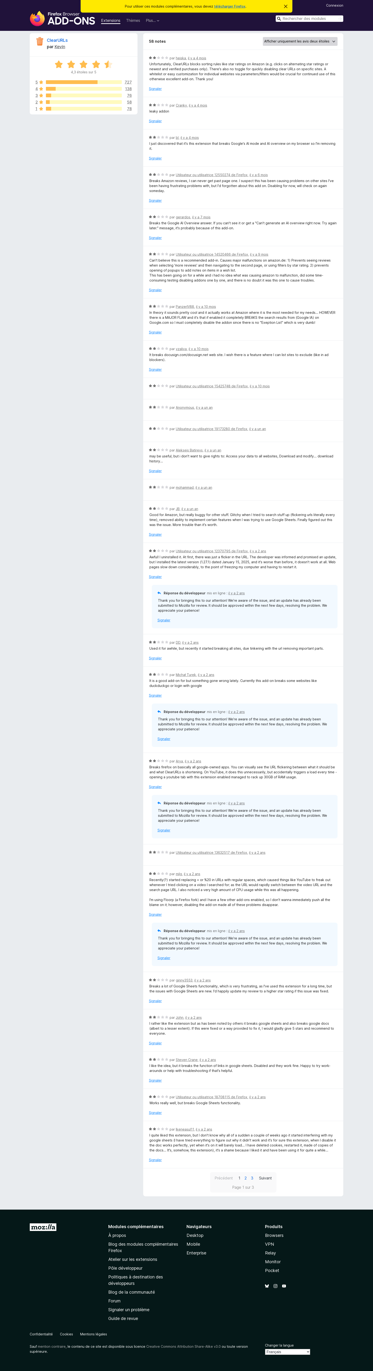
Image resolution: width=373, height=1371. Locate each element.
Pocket (272, 1270)
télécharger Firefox (229, 6)
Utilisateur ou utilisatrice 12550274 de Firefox (212, 175)
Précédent (224, 1178)
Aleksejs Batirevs (189, 450)
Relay (270, 1252)
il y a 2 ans (258, 551)
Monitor (273, 1261)
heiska (181, 58)
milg (179, 874)
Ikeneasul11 (185, 1129)
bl (177, 138)
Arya (179, 761)
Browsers (274, 1235)
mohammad (185, 487)
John (179, 1017)
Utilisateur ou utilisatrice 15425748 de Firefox (212, 386)
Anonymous (185, 407)
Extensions (110, 20)
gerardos (183, 217)
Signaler (155, 89)
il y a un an (204, 407)
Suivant (265, 1178)
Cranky (181, 105)
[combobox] (309, 18)
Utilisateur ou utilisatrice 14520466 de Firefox (212, 254)
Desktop (194, 1235)
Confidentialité (41, 1334)
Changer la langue (279, 1345)
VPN (269, 1244)
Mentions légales (93, 1334)
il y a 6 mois (259, 175)
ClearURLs (57, 40)
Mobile (193, 1244)
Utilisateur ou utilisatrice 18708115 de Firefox (211, 1097)
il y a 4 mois (197, 58)
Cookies (66, 1334)
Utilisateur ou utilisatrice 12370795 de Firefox (212, 551)
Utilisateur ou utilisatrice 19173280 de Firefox (211, 429)
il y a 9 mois (259, 254)
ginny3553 (184, 980)
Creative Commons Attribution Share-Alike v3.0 (183, 1346)
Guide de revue (123, 1318)
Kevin (59, 46)
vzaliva (181, 349)
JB (178, 509)
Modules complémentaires (136, 1226)
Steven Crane (187, 1060)
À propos (117, 1235)
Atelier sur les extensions (132, 1259)
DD (178, 642)
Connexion (334, 5)
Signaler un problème (128, 1309)
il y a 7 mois (201, 217)
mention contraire (52, 1346)
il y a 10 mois (206, 307)
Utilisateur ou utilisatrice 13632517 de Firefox (211, 852)
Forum (114, 1300)
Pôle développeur (125, 1268)
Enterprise (196, 1252)
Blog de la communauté (131, 1292)
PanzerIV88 (185, 307)
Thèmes (133, 20)
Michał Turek (186, 675)
